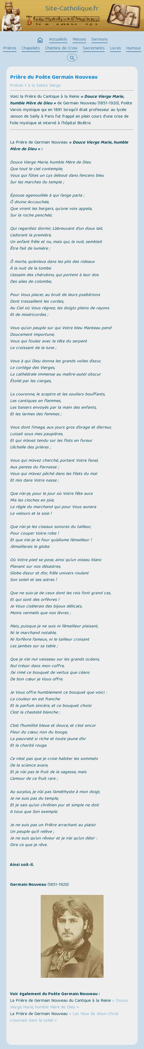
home (40, 40)
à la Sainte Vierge (44, 86)
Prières (9, 48)
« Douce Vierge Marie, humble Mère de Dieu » (69, 1004)
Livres (115, 48)
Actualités (58, 40)
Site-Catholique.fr (72, 9)
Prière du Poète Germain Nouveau (53, 78)
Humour (133, 48)
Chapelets (31, 48)
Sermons (99, 40)
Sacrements (94, 48)
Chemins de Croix (61, 48)
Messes (79, 40)
